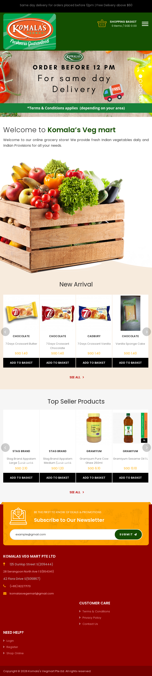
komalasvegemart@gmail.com (32, 593)
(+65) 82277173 (20, 586)
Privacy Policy (91, 618)
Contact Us (90, 624)
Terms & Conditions (96, 611)
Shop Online (15, 653)
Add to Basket (21, 363)
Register (12, 647)
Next (146, 331)
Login (10, 641)
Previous (5, 331)
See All (76, 377)
